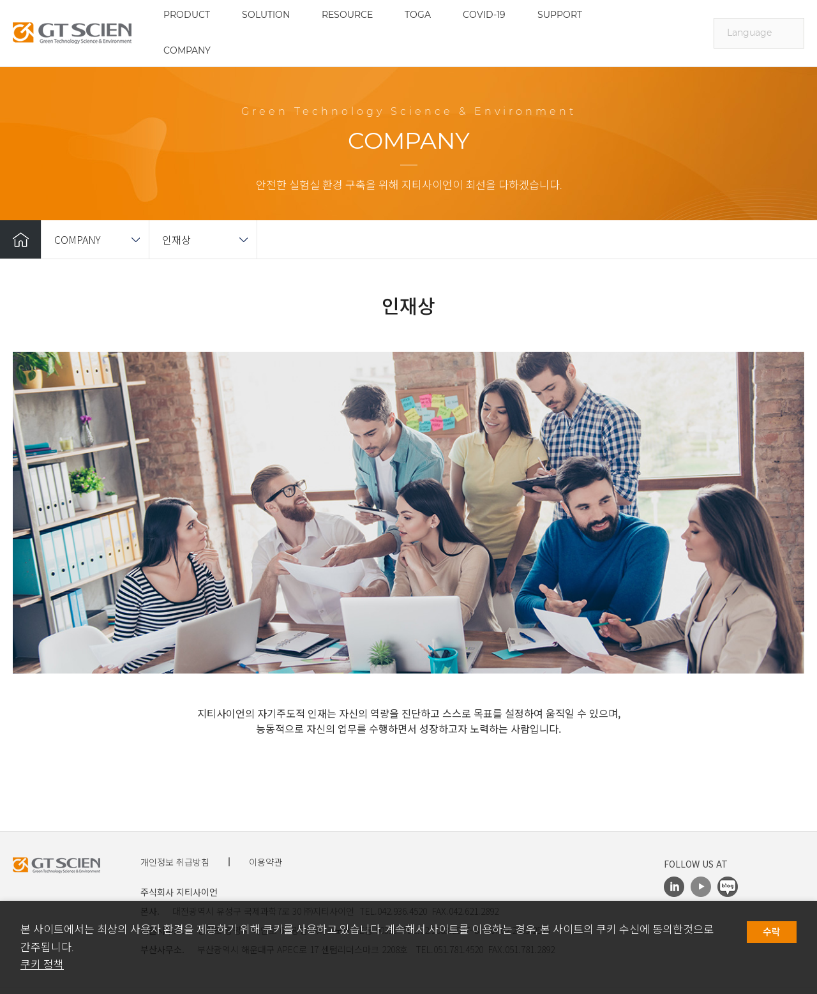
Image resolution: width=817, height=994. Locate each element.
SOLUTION (266, 14)
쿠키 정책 (42, 964)
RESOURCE (347, 14)
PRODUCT (186, 14)
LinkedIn (674, 887)
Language (749, 32)
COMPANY (187, 50)
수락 (772, 932)
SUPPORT (559, 14)
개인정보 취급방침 (174, 861)
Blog (727, 887)
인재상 (176, 239)
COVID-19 (484, 14)
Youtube (701, 887)
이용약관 (265, 861)
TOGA (418, 14)
